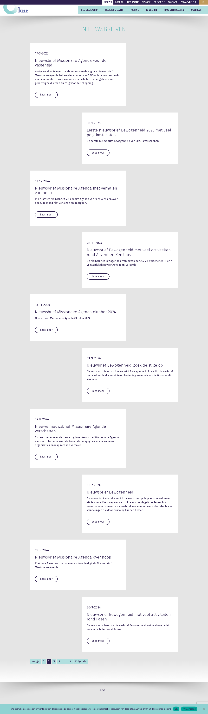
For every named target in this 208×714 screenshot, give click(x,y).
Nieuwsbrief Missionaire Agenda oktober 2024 (75, 313)
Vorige (35, 663)
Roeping (134, 10)
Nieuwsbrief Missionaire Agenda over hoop (73, 559)
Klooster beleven (174, 10)
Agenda (119, 2)
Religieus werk (89, 10)
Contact (172, 2)
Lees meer (46, 94)
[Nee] (204, 709)
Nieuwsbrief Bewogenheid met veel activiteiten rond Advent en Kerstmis (129, 252)
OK (176, 709)
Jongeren (151, 10)
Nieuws (108, 2)
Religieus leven (114, 10)
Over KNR (196, 10)
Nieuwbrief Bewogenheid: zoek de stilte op (125, 367)
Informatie (133, 2)
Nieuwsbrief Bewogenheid (110, 494)
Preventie (159, 2)
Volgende (80, 663)
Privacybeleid (188, 2)
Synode (146, 2)
